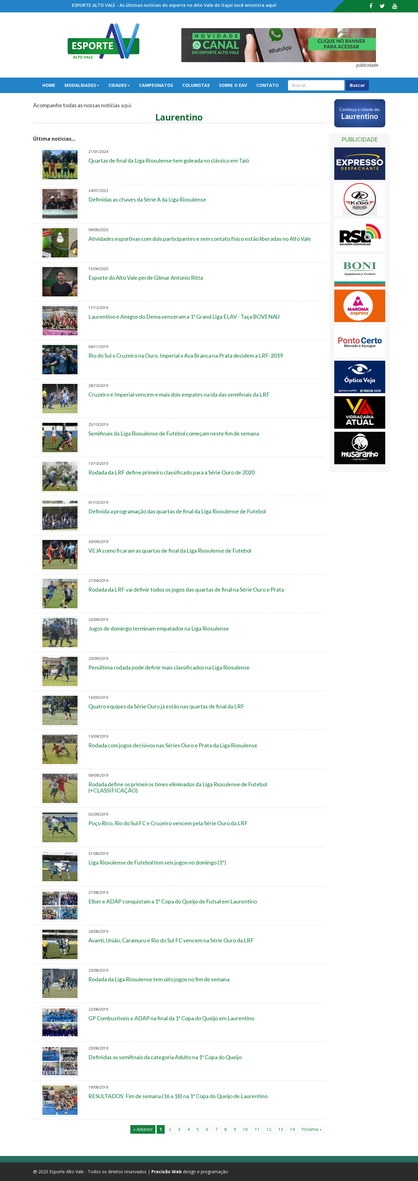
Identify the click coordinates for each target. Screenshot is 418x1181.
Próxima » (312, 1129)
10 (245, 1129)
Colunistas (196, 85)
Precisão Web (166, 1172)
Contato (267, 85)
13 (280, 1129)
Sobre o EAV (233, 85)
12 (268, 1129)
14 (292, 1129)
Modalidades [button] (82, 85)
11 (257, 1129)
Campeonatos (156, 85)
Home (48, 85)
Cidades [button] (119, 85)
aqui (126, 105)
